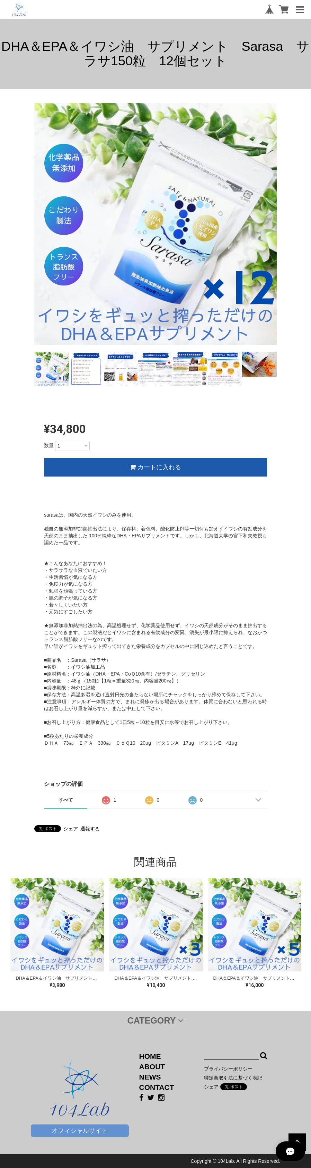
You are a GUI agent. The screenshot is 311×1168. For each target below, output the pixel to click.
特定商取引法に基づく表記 (233, 1078)
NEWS (150, 1077)
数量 (49, 445)
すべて (66, 800)
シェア (70, 828)
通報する (90, 828)
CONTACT (156, 1087)
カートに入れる (155, 467)
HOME (150, 1056)
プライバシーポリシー (228, 1069)
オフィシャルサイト (80, 1130)
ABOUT (152, 1067)
